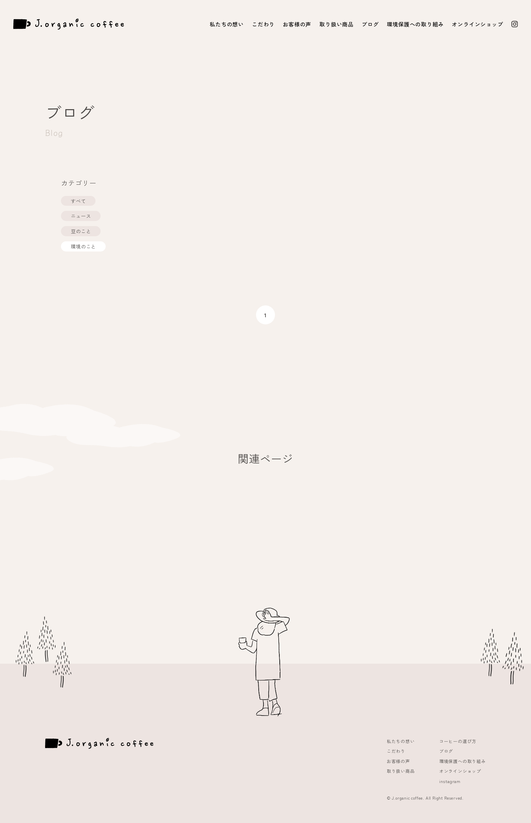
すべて (78, 200)
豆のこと (81, 231)
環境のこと (83, 246)
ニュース (81, 216)
